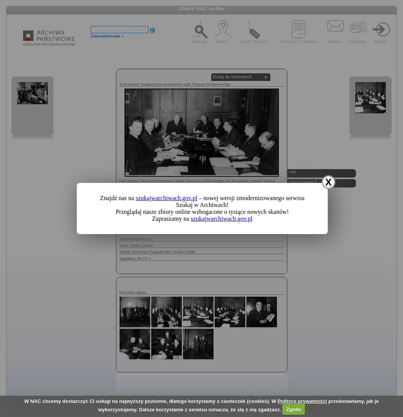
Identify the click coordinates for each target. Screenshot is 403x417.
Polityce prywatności (302, 401)
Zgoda (293, 409)
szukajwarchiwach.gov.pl (166, 198)
